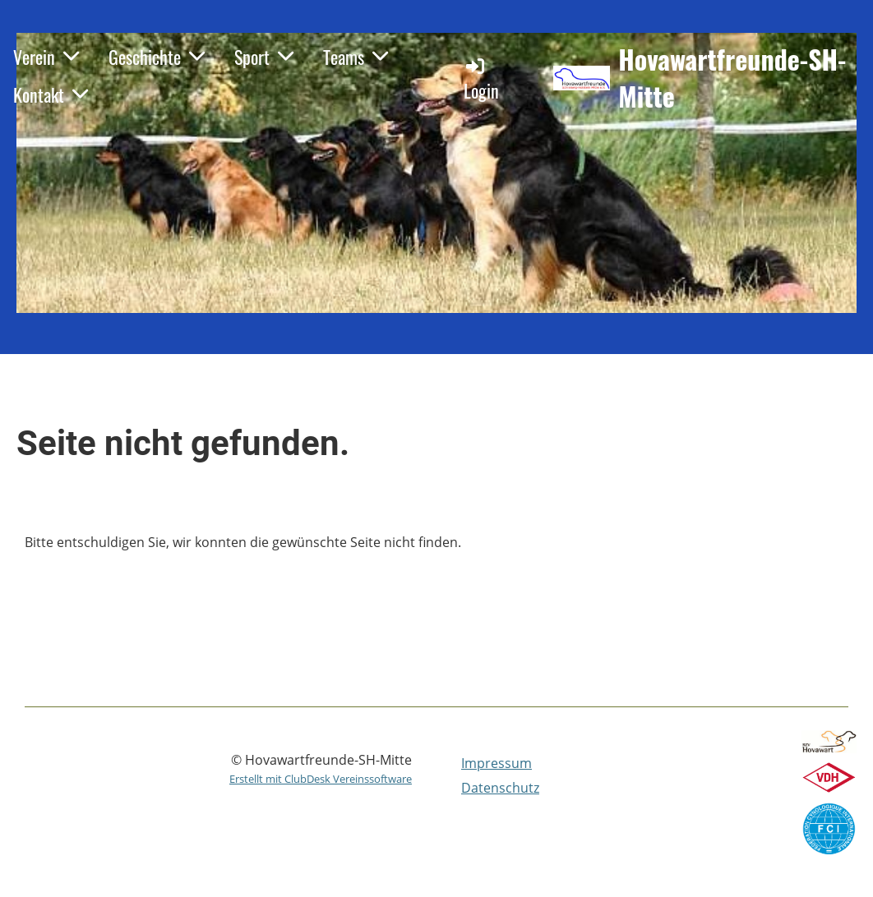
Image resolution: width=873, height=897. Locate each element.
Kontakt (50, 94)
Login (481, 79)
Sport (263, 57)
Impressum (496, 763)
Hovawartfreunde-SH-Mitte (732, 78)
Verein (46, 57)
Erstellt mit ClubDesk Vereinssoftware (320, 778)
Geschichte (157, 57)
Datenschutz (500, 788)
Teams (355, 57)
